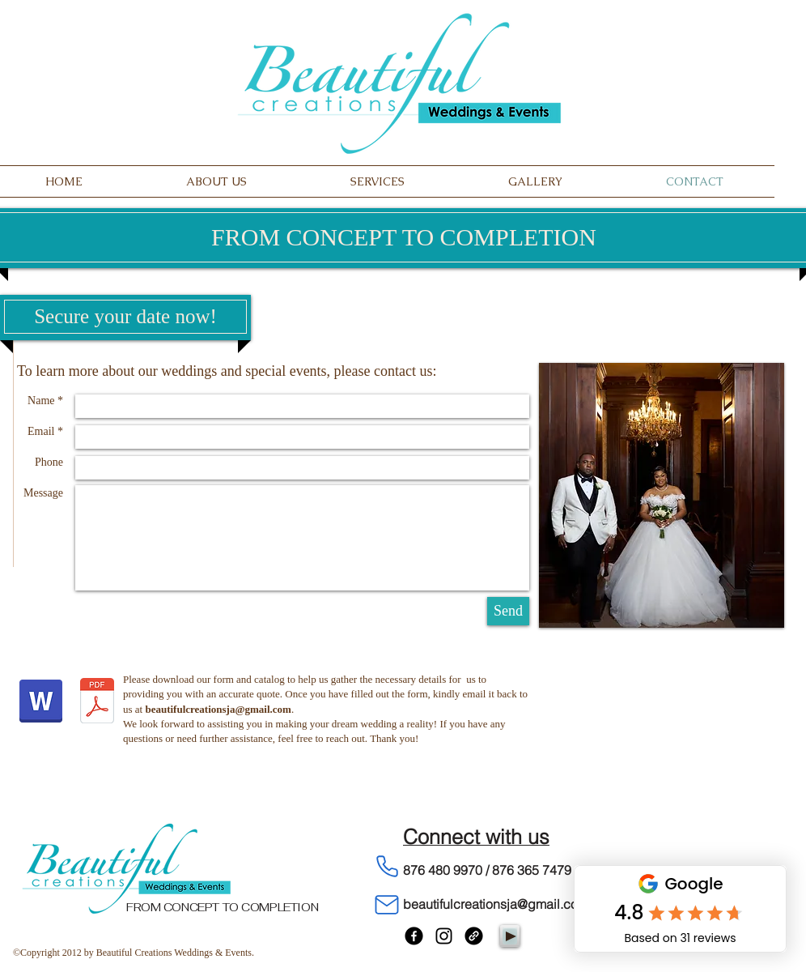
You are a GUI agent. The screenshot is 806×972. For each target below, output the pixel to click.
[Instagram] (444, 936)
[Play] (510, 936)
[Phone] (387, 866)
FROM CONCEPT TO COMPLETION (222, 907)
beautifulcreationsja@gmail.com (218, 709)
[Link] (474, 936)
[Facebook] (414, 936)
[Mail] (386, 905)
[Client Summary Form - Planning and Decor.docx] (40, 703)
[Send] (508, 611)
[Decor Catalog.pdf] (97, 702)
